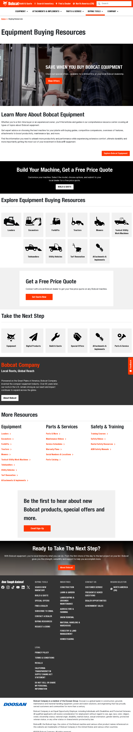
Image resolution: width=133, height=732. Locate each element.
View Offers (54, 80)
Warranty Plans (52, 449)
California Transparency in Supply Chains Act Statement (43, 673)
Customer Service (93, 587)
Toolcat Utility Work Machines (14, 459)
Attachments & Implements (13, 480)
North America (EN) (85, 3)
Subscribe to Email (44, 611)
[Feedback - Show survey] (130, 366)
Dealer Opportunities (95, 600)
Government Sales (94, 606)
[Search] (114, 3)
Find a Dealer (64, 3)
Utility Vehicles (8, 470)
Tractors (5, 449)
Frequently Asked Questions (93, 594)
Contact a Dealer (43, 616)
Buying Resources (43, 621)
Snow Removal (67, 617)
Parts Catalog (52, 459)
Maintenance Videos (55, 439)
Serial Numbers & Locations (58, 454)
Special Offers (42, 600)
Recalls (39, 663)
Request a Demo (42, 626)
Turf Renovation (8, 475)
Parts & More (52, 433)
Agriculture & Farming (67, 610)
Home (3, 19)
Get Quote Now (39, 297)
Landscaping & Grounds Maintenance (67, 600)
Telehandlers (7, 465)
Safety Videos (97, 439)
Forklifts (5, 444)
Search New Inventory (40, 589)
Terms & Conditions (44, 658)
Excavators (6, 439)
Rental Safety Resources (102, 444)
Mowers (4, 454)
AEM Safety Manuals (100, 449)
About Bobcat (9, 398)
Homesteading (67, 639)
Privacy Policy (42, 652)
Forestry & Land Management (68, 632)
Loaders (5, 433)
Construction (67, 587)
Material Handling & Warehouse (70, 624)
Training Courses (98, 433)
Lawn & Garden (67, 592)
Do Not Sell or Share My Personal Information (45, 685)
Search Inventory (45, 3)
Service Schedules (54, 444)
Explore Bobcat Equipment (116, 153)
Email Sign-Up (37, 528)
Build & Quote (25, 3)
